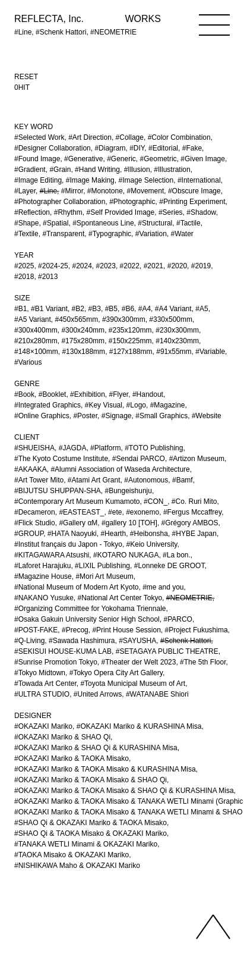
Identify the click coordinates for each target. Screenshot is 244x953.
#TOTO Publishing (154, 448)
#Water (182, 234)
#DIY (136, 148)
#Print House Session (126, 630)
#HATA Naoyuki (72, 533)
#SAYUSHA (137, 641)
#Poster (85, 416)
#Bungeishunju (128, 491)
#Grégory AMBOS (189, 523)
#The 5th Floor (203, 662)
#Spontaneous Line (103, 223)
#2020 (177, 266)
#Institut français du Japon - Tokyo (68, 544)
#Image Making (90, 180)
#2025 (24, 266)
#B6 (128, 309)
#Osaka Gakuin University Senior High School (87, 619)
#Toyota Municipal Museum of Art (132, 683)
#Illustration (172, 169)
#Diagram (109, 148)
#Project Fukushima (196, 630)
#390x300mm (123, 319)
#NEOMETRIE (189, 598)
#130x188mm (83, 351)
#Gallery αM (78, 523)
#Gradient (30, 169)
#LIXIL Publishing (102, 566)
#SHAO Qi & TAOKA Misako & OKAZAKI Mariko (90, 833)
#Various (28, 362)
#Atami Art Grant (94, 480)
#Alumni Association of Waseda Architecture (119, 469)
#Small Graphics (161, 416)
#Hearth (113, 533)
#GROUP (28, 533)
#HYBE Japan (194, 533)
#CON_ (155, 501)
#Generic (121, 159)
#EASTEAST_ (81, 512)
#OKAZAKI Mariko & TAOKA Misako (71, 758)
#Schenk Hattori (185, 641)
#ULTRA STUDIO (41, 694)
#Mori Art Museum (104, 576)
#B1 (20, 309)
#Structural (155, 223)
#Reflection (32, 212)
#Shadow (201, 212)
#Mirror (72, 191)
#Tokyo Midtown (39, 673)
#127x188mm (131, 351)
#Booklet (52, 394)
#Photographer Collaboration (59, 202)
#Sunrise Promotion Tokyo (55, 662)
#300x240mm (82, 330)
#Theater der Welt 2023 (139, 662)
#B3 (94, 309)
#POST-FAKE (36, 630)
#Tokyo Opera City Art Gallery (116, 673)
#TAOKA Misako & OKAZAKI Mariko (71, 855)
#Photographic (132, 202)
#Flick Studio (34, 523)
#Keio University (152, 544)
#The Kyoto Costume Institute (61, 458)
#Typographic (109, 234)
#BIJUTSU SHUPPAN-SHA (57, 491)
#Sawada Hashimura (82, 641)
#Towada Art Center (45, 683)
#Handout (147, 394)
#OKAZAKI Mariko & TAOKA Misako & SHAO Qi (90, 780)
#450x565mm (77, 319)
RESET (26, 77)
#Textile (26, 234)
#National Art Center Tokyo (120, 598)
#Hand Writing (97, 169)
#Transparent (63, 234)
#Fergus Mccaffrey (192, 512)
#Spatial (55, 223)
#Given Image (202, 159)
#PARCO (177, 619)
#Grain (60, 169)
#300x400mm (36, 330)
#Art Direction (90, 137)
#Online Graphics (41, 416)
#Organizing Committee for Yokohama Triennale (90, 608)
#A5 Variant (32, 319)
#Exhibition (87, 394)
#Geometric (158, 159)
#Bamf (182, 480)
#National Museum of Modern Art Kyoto (76, 587)
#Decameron (34, 512)
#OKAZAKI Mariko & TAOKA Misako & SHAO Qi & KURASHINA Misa (124, 790)
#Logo (136, 405)
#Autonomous (146, 480)
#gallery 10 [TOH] (129, 523)
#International (199, 180)
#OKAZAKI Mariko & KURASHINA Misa (139, 726)
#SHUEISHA (34, 448)
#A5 (201, 309)
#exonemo (142, 512)
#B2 (78, 309)
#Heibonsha (149, 533)
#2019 (201, 266)
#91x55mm (173, 351)
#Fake (192, 148)
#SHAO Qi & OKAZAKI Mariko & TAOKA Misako (90, 823)
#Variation (151, 234)
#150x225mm (130, 341)
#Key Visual (103, 405)
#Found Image (37, 159)
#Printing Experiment (192, 202)
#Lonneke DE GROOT (169, 566)
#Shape (26, 223)
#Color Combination (179, 137)
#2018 (24, 276)
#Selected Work (39, 137)
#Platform (105, 448)
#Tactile (188, 223)
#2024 (81, 266)
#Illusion (137, 169)
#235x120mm (130, 330)
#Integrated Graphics (47, 405)
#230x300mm (177, 330)
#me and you (162, 587)
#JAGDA (73, 448)
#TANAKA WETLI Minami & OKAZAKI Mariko (85, 844)
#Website (206, 416)
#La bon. (177, 555)
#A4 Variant (173, 309)
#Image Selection (145, 180)
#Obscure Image (194, 191)
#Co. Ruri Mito (194, 501)
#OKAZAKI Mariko (43, 726)
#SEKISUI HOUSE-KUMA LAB (63, 651)
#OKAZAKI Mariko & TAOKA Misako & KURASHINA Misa (105, 769)
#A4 (144, 309)
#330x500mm (170, 319)
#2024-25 (53, 266)
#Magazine (167, 405)
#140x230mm (177, 341)
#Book (24, 394)
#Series (171, 212)
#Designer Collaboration (52, 148)
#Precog (75, 630)
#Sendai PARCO (138, 458)
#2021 (153, 266)
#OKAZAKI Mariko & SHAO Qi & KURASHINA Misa (96, 748)
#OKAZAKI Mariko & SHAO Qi (62, 737)
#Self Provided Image (120, 212)
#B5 (111, 309)
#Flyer (119, 394)
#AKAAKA (30, 469)
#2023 (106, 266)
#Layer (25, 191)
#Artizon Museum (196, 458)
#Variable (210, 351)
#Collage (130, 137)
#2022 (130, 266)
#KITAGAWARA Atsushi (51, 555)
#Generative (83, 159)
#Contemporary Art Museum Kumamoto (77, 501)
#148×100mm (36, 351)
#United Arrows (98, 694)
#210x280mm (36, 341)
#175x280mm (82, 341)
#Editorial (163, 148)
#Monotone (105, 191)
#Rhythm (68, 212)
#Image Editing (38, 180)
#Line (48, 191)
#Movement (145, 191)
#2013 (48, 276)
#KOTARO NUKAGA (126, 555)
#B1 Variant (49, 309)
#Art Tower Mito (39, 480)
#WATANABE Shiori (157, 694)
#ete (115, 512)
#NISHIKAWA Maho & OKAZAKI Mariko (77, 865)
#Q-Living (29, 641)
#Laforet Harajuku (42, 566)
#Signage (117, 416)
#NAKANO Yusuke (44, 598)
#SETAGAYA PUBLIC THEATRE (167, 651)
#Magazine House (43, 576)
